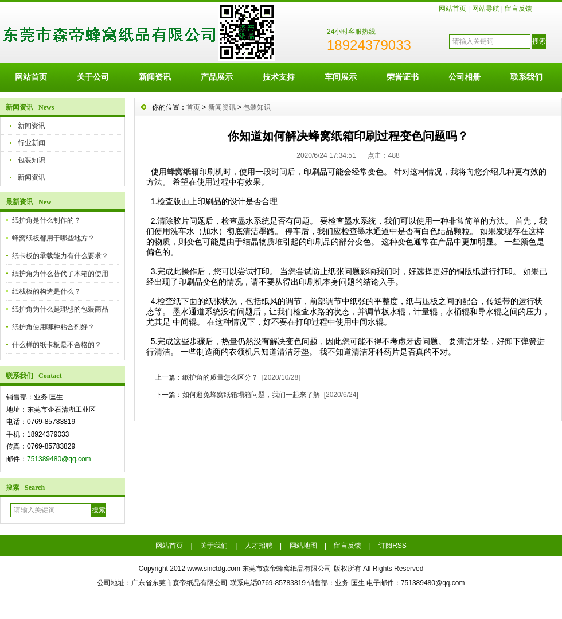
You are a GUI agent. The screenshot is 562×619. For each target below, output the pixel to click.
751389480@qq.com (59, 459)
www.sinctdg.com (213, 569)
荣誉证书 (403, 76)
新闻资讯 (155, 76)
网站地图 (303, 546)
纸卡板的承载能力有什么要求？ (60, 256)
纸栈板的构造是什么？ (46, 291)
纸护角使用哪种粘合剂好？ (53, 327)
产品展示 (217, 76)
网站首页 (452, 9)
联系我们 (526, 76)
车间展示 (341, 76)
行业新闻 (31, 143)
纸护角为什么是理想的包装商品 (60, 309)
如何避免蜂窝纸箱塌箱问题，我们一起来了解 (251, 395)
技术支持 (279, 76)
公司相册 (464, 76)
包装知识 (31, 160)
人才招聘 (258, 546)
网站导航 (485, 9)
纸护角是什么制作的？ (46, 220)
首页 (193, 107)
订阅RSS (392, 546)
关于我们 (214, 546)
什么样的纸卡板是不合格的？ (57, 345)
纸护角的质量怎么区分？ (220, 377)
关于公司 (93, 76)
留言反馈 (518, 9)
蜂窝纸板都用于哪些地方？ (53, 238)
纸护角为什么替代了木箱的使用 (60, 274)
